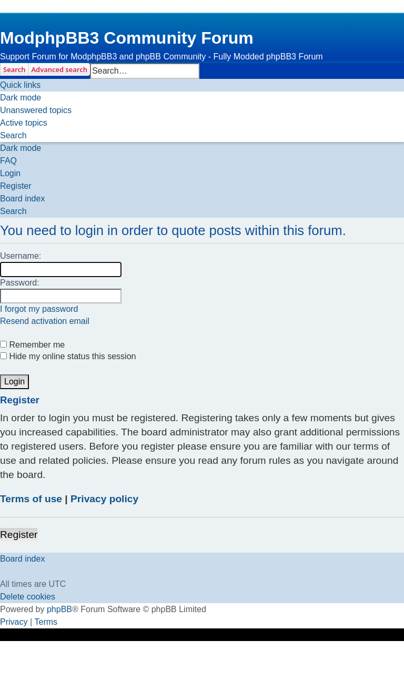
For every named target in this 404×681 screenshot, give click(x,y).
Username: (20, 255)
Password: (19, 282)
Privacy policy (104, 498)
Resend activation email (44, 321)
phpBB (59, 609)
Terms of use (31, 498)
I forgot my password (39, 308)
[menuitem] (36, 110)
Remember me (32, 344)
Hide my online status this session (68, 356)
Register (18, 534)
